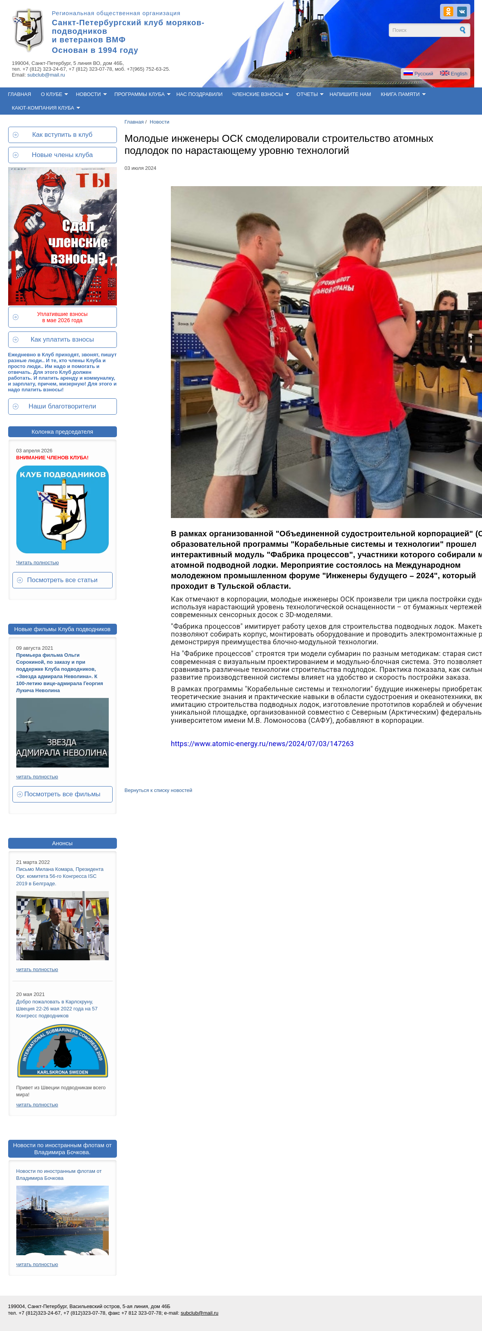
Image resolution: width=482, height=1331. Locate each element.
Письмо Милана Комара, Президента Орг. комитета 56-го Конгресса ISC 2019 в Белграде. (60, 876)
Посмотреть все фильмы (62, 794)
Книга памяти (400, 94)
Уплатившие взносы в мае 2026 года (62, 317)
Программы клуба (140, 94)
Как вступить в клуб (62, 134)
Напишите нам (350, 94)
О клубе (51, 94)
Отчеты (307, 94)
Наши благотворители (62, 406)
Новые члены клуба (62, 155)
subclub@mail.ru (46, 75)
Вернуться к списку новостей (158, 790)
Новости (88, 94)
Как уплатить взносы (62, 339)
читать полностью (37, 777)
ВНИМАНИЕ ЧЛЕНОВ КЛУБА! (52, 458)
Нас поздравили (199, 94)
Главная (19, 94)
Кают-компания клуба (43, 108)
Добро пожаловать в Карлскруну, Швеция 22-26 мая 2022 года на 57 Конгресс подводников (57, 1009)
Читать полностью (37, 562)
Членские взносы (257, 94)
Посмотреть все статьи (62, 580)
